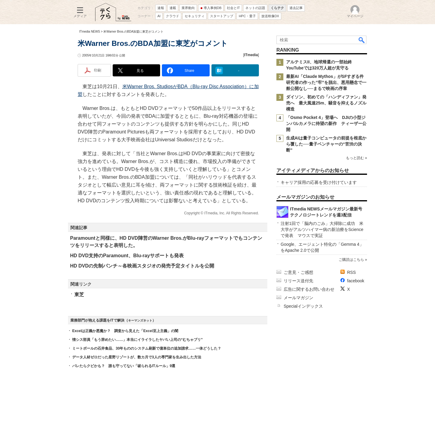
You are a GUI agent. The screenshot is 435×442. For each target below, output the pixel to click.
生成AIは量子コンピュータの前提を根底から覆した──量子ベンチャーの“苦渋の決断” (326, 144)
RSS (351, 272)
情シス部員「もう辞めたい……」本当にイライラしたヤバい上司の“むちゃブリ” (137, 340)
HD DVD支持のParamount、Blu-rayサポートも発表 (127, 255)
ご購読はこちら (351, 260)
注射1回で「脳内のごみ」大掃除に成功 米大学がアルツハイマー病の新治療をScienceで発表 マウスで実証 (322, 229)
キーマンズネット (140, 320)
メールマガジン (298, 297)
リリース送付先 (298, 280)
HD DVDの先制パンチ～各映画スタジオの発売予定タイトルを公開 (142, 265)
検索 (361, 40)
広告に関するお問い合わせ (309, 289)
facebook (355, 280)
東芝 (79, 294)
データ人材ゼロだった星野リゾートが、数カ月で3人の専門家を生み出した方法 (136, 357)
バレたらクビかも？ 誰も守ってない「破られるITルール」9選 (123, 366)
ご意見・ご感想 (298, 272)
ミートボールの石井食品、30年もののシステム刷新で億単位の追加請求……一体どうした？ (146, 348)
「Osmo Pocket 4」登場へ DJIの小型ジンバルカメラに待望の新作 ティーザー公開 (326, 123)
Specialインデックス (303, 306)
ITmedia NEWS (89, 31)
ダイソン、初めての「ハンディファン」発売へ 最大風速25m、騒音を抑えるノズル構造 (326, 102)
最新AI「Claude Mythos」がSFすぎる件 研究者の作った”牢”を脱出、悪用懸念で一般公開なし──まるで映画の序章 (327, 82)
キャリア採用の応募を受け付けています (319, 182)
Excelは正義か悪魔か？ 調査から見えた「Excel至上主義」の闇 (125, 331)
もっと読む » (356, 158)
